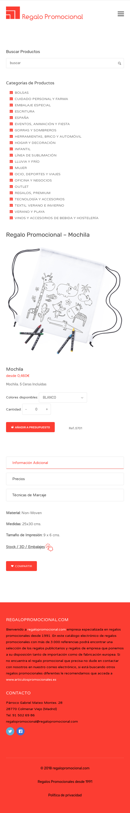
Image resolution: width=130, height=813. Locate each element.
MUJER (21, 168)
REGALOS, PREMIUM (32, 193)
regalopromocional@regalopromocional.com (42, 721)
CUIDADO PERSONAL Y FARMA (41, 99)
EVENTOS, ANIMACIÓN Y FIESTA (42, 124)
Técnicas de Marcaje (29, 495)
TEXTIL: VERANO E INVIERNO (39, 205)
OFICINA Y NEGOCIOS (33, 180)
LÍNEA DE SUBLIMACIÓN (35, 155)
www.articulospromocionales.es (31, 680)
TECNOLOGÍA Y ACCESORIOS (40, 199)
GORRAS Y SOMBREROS (35, 130)
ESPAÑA (22, 118)
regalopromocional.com (46, 629)
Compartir (21, 566)
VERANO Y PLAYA (30, 212)
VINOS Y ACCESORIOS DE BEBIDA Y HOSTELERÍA (56, 218)
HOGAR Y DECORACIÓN (35, 143)
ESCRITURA (24, 111)
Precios (18, 479)
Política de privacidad (65, 795)
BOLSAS (22, 93)
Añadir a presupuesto (30, 427)
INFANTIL (22, 149)
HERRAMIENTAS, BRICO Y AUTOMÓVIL (48, 136)
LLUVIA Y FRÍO (27, 162)
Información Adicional (30, 463)
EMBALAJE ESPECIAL (33, 105)
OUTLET (22, 187)
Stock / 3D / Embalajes (25, 547)
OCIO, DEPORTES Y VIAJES (38, 174)
